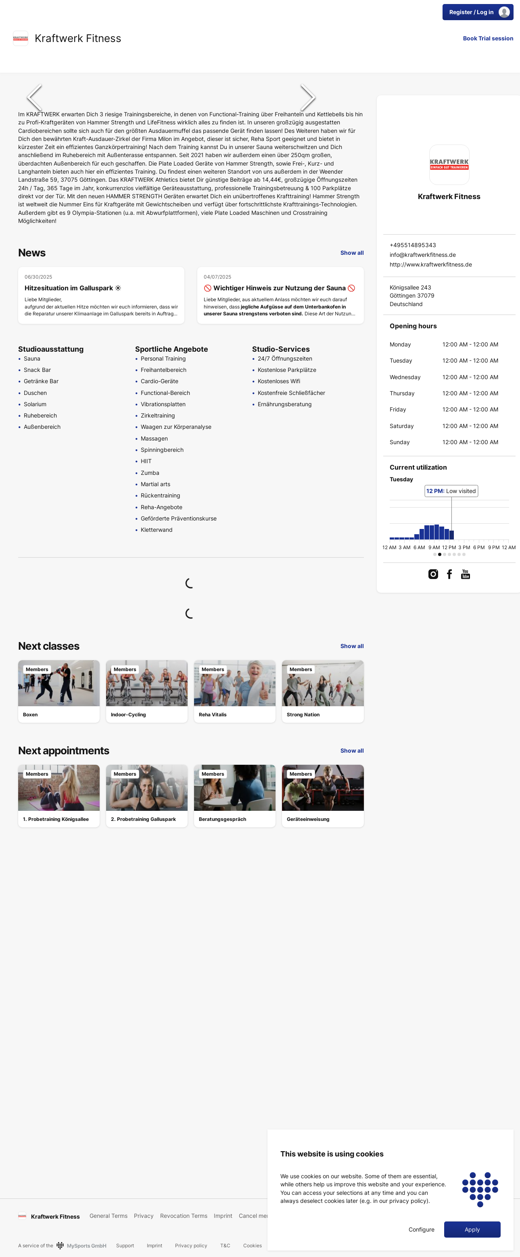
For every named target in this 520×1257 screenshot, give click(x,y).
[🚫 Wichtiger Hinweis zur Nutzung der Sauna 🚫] (280, 498)
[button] (171, 197)
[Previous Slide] (34, 197)
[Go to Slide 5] (346, 210)
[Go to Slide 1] (346, 106)
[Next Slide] (308, 197)
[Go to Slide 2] (346, 132)
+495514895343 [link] (413, 244)
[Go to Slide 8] (346, 287)
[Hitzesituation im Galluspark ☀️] (101, 498)
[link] (20, 38)
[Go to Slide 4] (346, 184)
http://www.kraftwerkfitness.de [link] (431, 264)
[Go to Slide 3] (346, 158)
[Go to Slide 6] (346, 236)
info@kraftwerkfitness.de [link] (423, 254)
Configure (421, 1229)
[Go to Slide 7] (346, 261)
